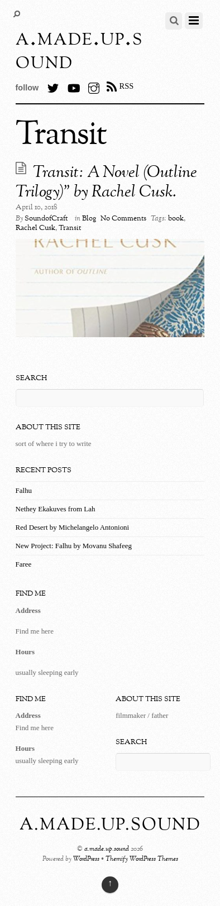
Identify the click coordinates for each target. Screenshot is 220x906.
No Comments (123, 219)
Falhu (24, 490)
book (176, 219)
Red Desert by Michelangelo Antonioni (73, 527)
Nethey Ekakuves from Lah (55, 509)
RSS (126, 86)
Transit (70, 228)
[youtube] (73, 86)
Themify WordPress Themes (142, 859)
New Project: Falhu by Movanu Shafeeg (74, 545)
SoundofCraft (46, 219)
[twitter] (53, 86)
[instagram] (94, 86)
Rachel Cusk (35, 228)
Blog (89, 219)
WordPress (86, 859)
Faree (24, 564)
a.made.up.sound (106, 849)
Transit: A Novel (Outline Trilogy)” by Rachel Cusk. (106, 182)
